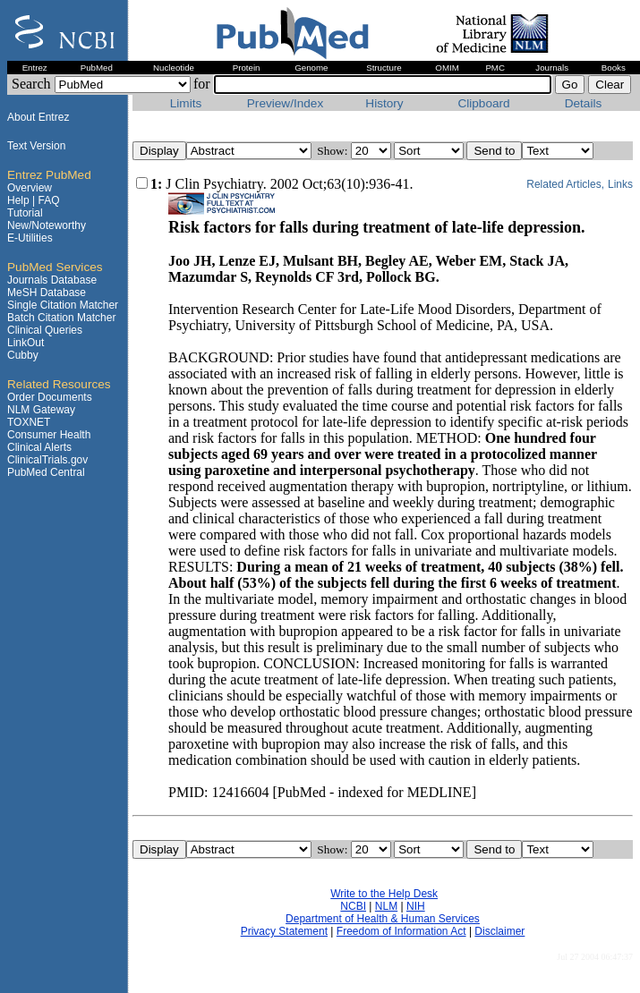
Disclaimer (499, 931)
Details (583, 103)
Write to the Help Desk (384, 893)
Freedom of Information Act (401, 931)
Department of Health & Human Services (383, 918)
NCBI (353, 906)
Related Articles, (565, 184)
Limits (186, 103)
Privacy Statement (284, 931)
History (384, 103)
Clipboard (483, 103)
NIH (415, 906)
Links (620, 184)
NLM (386, 906)
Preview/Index (285, 103)
